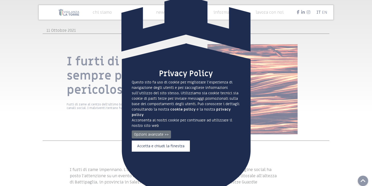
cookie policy (183, 109)
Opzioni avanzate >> (151, 134)
